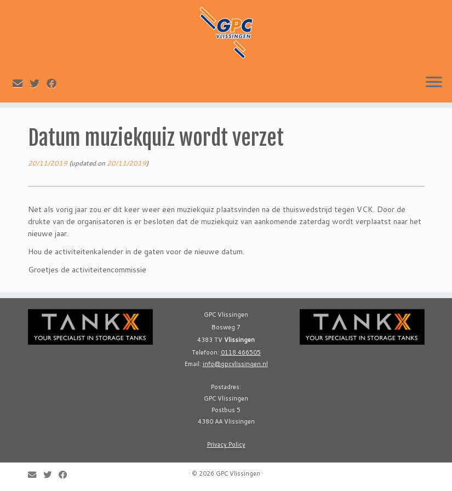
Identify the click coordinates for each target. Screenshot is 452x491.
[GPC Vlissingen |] (226, 32)
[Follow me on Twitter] (38, 83)
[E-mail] (21, 83)
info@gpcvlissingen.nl (235, 363)
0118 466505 (241, 352)
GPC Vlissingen (238, 473)
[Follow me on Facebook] (55, 83)
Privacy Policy (226, 444)
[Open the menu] (434, 83)
